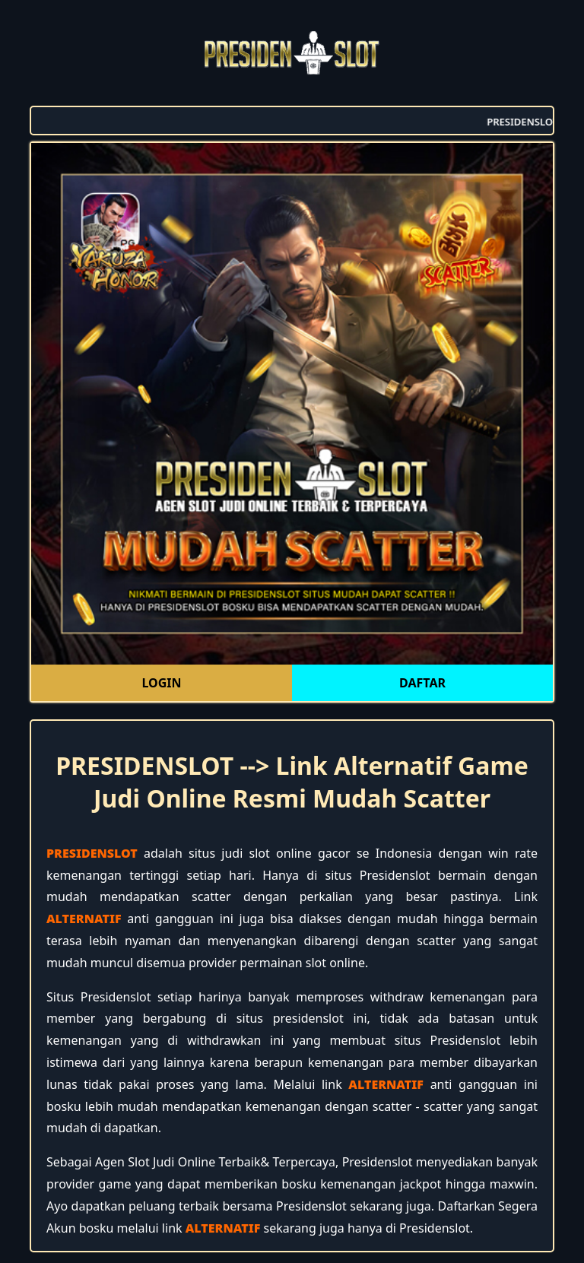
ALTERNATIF (84, 918)
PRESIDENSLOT (92, 853)
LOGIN (161, 682)
